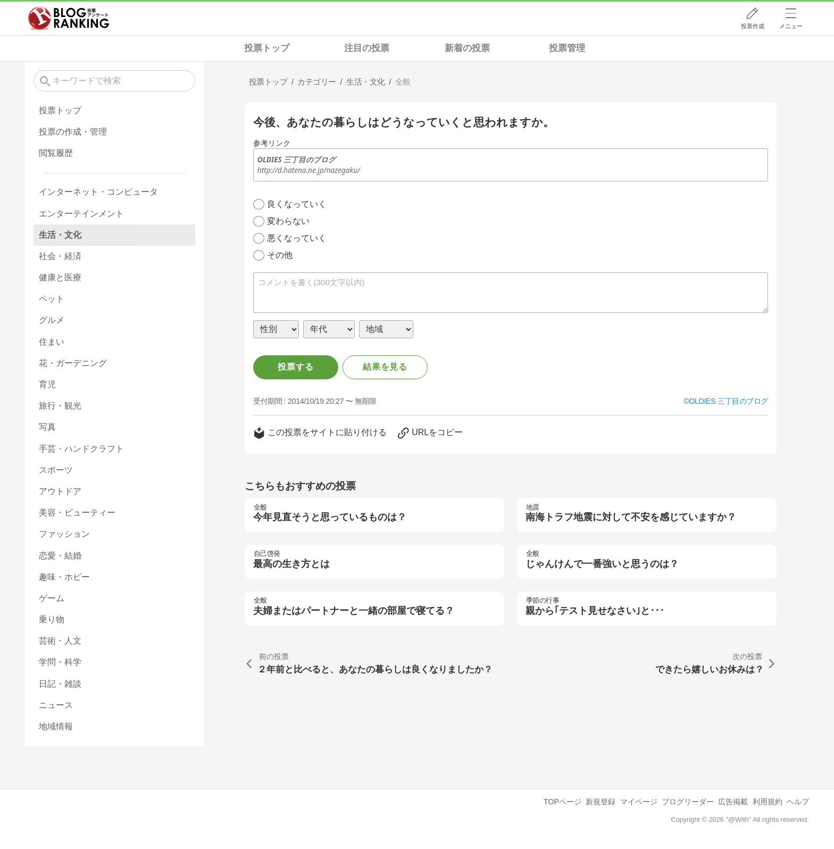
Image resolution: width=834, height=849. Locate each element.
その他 (280, 255)
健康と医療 (60, 277)
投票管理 (567, 48)
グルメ (51, 319)
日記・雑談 (60, 683)
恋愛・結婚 (60, 555)
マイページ (638, 801)
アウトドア (60, 491)
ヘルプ (798, 801)
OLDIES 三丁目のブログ (728, 401)
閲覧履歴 (56, 152)
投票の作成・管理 (73, 131)
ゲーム (51, 598)
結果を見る (385, 366)
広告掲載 (733, 801)
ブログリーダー (688, 801)
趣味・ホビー (64, 576)
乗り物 (51, 619)
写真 (47, 426)
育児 (47, 384)
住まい (51, 341)
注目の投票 (366, 48)
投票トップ (266, 48)
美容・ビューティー (77, 512)
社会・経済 (60, 256)
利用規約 (767, 801)
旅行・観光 (60, 405)
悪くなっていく (297, 238)
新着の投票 (467, 48)
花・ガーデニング (73, 363)
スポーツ (56, 470)
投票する (295, 366)
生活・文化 (60, 234)
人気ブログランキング (68, 18)
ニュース (56, 705)
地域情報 (56, 726)
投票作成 (752, 26)
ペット (51, 298)
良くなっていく (297, 204)
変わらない (288, 221)
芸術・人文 (60, 640)
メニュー (791, 26)
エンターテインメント (81, 213)
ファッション (64, 533)
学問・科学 (60, 662)
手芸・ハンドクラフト (81, 448)
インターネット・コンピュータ (98, 191)
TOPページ (562, 801)
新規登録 (600, 801)
